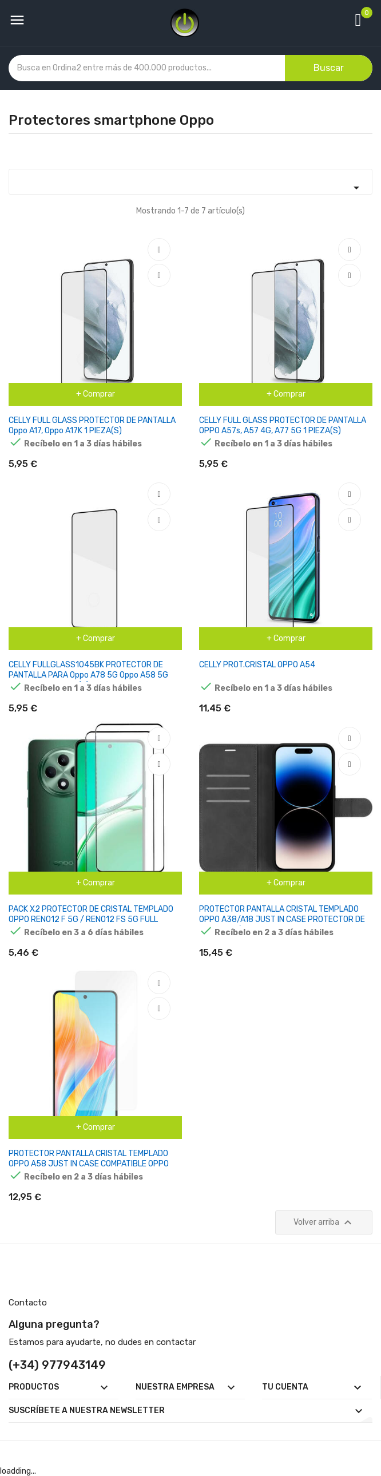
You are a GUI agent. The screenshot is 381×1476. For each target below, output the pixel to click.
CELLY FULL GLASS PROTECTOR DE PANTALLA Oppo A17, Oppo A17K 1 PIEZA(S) (92, 426)
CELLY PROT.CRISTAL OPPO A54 (257, 665)
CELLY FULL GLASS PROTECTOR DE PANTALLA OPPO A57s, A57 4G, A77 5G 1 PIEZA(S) (282, 426)
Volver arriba (324, 1222)
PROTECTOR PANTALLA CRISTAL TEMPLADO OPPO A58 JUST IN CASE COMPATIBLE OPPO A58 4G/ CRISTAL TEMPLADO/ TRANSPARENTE (95, 1164)
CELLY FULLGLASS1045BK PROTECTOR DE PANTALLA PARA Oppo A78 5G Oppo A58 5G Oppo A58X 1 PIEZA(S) (88, 675)
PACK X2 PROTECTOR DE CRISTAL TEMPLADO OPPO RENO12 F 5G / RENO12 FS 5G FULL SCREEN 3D (91, 919)
